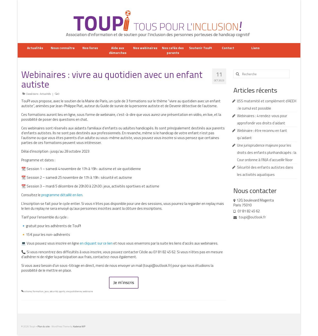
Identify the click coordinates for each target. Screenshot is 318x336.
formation (38, 291)
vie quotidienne (74, 291)
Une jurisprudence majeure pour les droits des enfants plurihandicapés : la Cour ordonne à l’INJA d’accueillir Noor (266, 152)
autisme (27, 291)
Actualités (45, 94)
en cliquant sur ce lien (96, 243)
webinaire (88, 291)
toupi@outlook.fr (249, 217)
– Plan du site (43, 326)
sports (62, 291)
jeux (46, 291)
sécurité (54, 291)
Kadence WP (79, 326)
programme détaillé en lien (61, 195)
